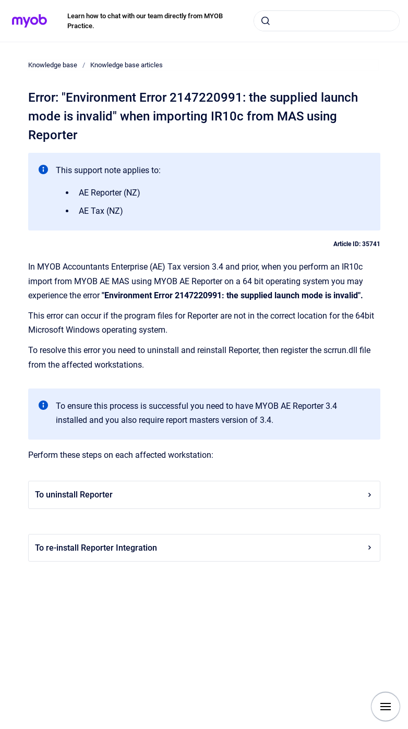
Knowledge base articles (126, 65)
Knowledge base (52, 65)
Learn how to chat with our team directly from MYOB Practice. (145, 21)
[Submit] (265, 21)
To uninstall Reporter (204, 495)
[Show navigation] (385, 706)
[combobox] (326, 21)
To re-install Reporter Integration (204, 548)
